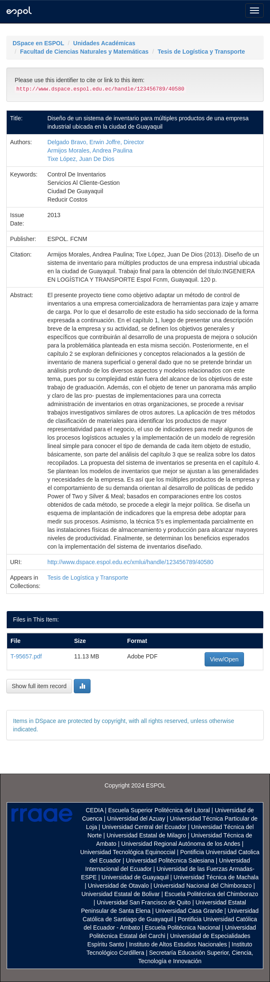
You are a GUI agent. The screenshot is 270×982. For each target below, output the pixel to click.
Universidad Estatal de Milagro (146, 835)
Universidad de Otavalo (118, 885)
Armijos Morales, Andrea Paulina (89, 150)
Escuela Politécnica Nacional (182, 927)
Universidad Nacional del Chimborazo (202, 885)
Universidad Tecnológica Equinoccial (127, 852)
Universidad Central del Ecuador (144, 827)
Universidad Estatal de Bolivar (120, 894)
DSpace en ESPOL (38, 43)
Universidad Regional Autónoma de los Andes (180, 843)
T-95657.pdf (26, 656)
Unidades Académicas (104, 43)
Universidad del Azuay (136, 818)
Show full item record (39, 686)
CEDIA (94, 810)
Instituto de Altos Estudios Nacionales (178, 944)
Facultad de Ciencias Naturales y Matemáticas (84, 51)
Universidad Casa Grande (189, 910)
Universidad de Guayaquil (135, 877)
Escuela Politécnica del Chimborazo (211, 894)
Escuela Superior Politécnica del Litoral (159, 810)
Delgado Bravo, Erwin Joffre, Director (95, 142)
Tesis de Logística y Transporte (201, 51)
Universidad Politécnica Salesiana (170, 860)
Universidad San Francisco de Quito (144, 902)
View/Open (224, 659)
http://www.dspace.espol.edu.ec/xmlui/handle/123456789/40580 (130, 562)
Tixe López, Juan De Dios (80, 158)
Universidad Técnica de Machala (216, 877)
